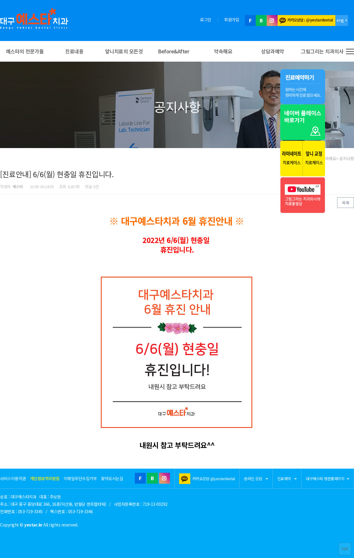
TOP (344, 549)
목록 (345, 203)
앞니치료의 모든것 (124, 51)
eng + (342, 20)
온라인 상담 (256, 478)
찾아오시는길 (112, 478)
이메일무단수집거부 (80, 478)
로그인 (205, 19)
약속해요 (223, 51)
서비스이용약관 (13, 478)
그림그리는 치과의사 (322, 51)
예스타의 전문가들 (25, 51)
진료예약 (287, 478)
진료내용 (74, 51)
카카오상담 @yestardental (213, 478)
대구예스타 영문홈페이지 (327, 478)
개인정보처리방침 (45, 478)
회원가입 (231, 19)
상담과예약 (272, 51)
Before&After (173, 51)
